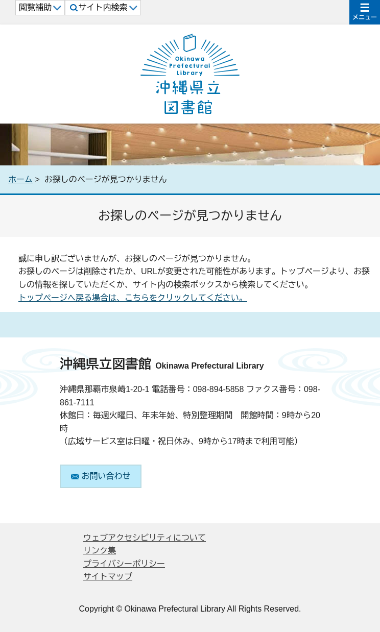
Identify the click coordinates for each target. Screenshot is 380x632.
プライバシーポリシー (124, 564)
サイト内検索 (103, 7)
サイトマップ (107, 576)
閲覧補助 (40, 7)
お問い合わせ (101, 476)
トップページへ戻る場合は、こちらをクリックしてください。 (132, 298)
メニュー (364, 17)
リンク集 (99, 550)
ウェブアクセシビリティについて (144, 537)
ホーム (20, 179)
